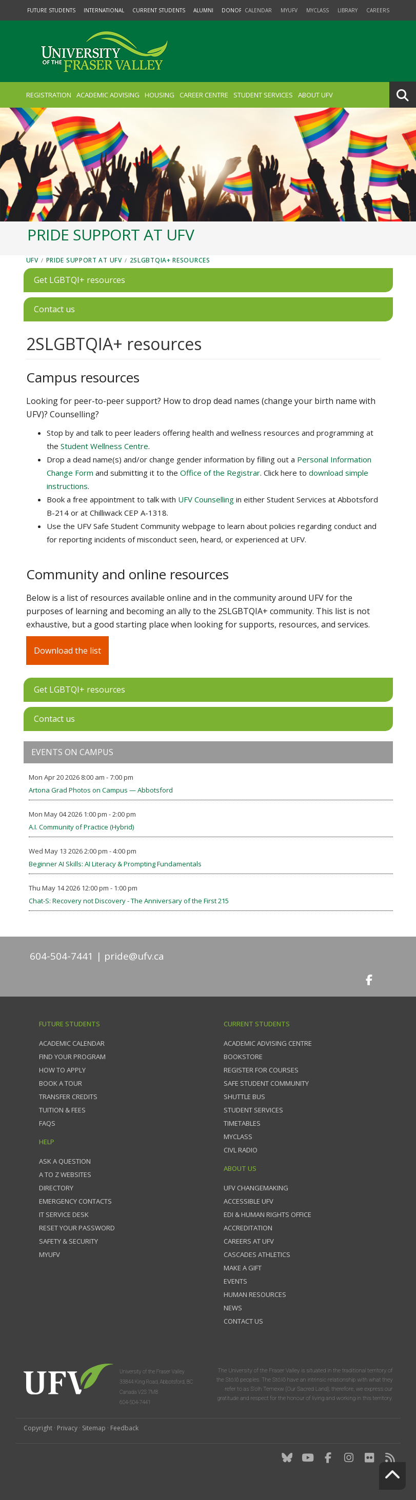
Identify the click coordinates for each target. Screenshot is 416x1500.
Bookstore (243, 1056)
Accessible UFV (248, 1201)
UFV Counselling (206, 499)
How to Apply (62, 1070)
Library (348, 10)
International (104, 10)
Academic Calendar (72, 1043)
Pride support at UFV (84, 260)
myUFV (289, 10)
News (233, 1307)
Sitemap (94, 1428)
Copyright (38, 1428)
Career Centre (204, 94)
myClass (317, 10)
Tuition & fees (62, 1109)
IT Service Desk (64, 1214)
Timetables (242, 1123)
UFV (32, 260)
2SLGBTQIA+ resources (170, 260)
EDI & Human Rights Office (267, 1214)
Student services (253, 1109)
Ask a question (65, 1161)
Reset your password (77, 1227)
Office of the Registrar (220, 473)
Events (235, 1281)
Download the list (67, 650)
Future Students (51, 10)
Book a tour (60, 1083)
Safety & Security (68, 1241)
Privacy (67, 1428)
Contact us (243, 1321)
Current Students (158, 10)
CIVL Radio (240, 1149)
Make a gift (243, 1267)
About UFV (315, 94)
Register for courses (261, 1070)
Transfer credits (68, 1096)
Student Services (263, 94)
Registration (48, 94)
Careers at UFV (249, 1241)
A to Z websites (65, 1174)
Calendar (258, 10)
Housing (159, 94)
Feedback (124, 1428)
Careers (377, 10)
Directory (56, 1187)
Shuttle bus (244, 1096)
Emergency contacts (75, 1201)
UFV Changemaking (256, 1187)
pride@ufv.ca (134, 956)
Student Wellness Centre (104, 446)
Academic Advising (108, 94)
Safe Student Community (266, 1083)
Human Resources (255, 1294)
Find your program (72, 1056)
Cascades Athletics (257, 1254)
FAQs (47, 1123)
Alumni (203, 10)
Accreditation (248, 1227)
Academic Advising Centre (268, 1043)
